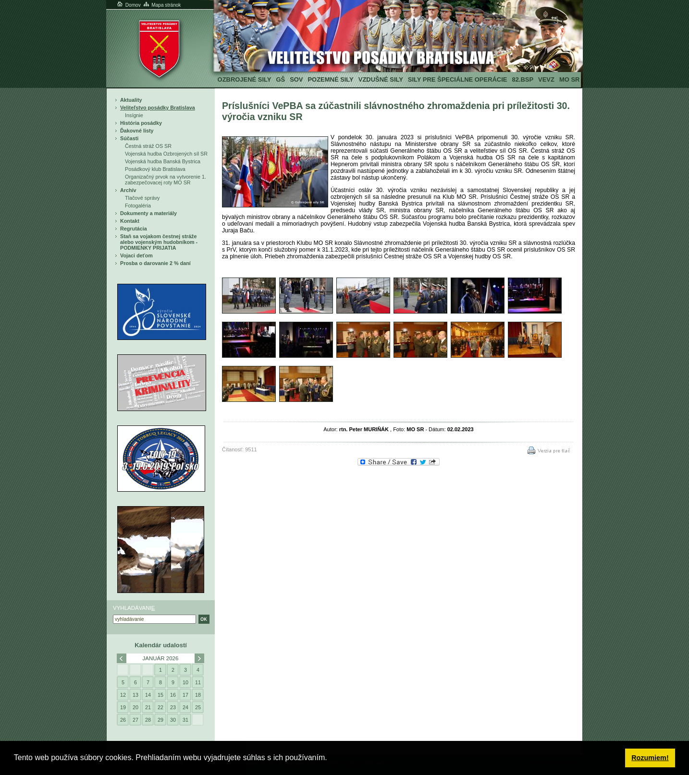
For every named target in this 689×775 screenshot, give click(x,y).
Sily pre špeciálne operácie (457, 79)
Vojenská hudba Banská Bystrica (162, 161)
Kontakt (129, 221)
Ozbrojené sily (244, 79)
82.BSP (522, 79)
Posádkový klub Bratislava (155, 169)
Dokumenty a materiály (148, 213)
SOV (296, 79)
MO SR (569, 79)
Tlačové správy (142, 198)
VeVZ (546, 79)
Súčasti (129, 138)
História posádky (141, 123)
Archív (128, 190)
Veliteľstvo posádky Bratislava (157, 107)
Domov (128, 5)
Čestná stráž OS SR (148, 146)
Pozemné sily (330, 79)
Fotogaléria (138, 205)
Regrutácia (133, 228)
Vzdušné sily (380, 79)
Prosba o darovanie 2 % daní (155, 263)
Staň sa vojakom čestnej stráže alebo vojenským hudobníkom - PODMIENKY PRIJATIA (158, 242)
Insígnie (134, 115)
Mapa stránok (161, 5)
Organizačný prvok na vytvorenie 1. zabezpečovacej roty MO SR (165, 179)
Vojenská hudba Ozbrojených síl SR (166, 154)
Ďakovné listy (137, 130)
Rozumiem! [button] (650, 758)
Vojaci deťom (136, 255)
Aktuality (131, 100)
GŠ (280, 79)
